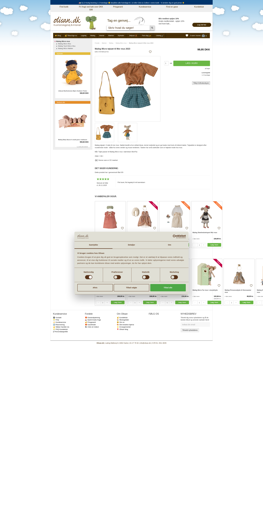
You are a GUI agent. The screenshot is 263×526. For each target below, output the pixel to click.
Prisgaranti (118, 7)
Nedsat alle (61, 102)
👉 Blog (58, 35)
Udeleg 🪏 (160, 35)
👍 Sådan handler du (61, 327)
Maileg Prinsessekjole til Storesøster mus (238, 291)
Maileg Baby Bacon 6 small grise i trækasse (72, 139)
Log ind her (201, 25)
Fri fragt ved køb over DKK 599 (91, 8)
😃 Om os (120, 322)
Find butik (64, 7)
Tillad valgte (131, 288)
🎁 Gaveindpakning (92, 318)
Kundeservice (145, 7)
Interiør (101, 35)
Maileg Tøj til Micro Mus (66, 46)
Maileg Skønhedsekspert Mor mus (204, 232)
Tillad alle (168, 288)
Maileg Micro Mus (64, 44)
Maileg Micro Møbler (65, 48)
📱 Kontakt (57, 318)
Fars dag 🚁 (146, 35)
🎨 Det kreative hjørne (125, 325)
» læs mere (195, 239)
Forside (97, 43)
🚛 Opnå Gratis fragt (93, 320)
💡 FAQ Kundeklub (60, 329)
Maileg (92, 35)
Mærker (111, 35)
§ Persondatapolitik (60, 332)
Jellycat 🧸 (133, 35)
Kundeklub (199, 7)
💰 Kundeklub (122, 318)
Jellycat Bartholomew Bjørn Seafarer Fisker (72, 91)
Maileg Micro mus (121, 43)
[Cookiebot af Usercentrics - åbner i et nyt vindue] (175, 236)
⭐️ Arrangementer (124, 327)
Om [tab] (169, 245)
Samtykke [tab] (93, 245)
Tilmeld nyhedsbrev (190, 330)
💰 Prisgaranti (90, 322)
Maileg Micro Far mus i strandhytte (205, 290)
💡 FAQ (56, 320)
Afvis (95, 288)
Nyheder (121, 35)
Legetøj (83, 35)
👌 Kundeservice (59, 322)
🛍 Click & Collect (92, 327)
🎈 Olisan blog (122, 329)
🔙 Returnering (59, 325)
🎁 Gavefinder (90, 325)
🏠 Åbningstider (123, 320)
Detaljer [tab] (131, 245)
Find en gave (172, 7)
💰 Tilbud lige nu (71, 35)
